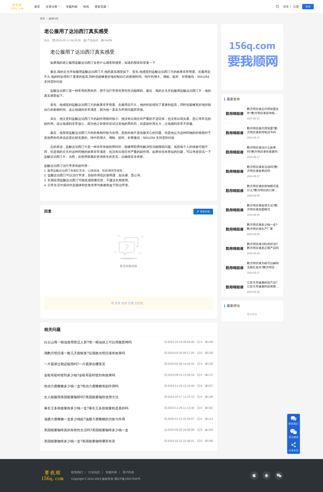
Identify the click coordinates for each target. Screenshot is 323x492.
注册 (296, 6)
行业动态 (94, 472)
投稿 (307, 6)
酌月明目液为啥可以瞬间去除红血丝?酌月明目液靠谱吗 (263, 267)
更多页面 (100, 6)
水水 (46, 40)
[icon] (254, 475)
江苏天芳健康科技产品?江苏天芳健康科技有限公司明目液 (263, 286)
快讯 (86, 6)
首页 (37, 6)
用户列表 (128, 472)
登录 (286, 6)
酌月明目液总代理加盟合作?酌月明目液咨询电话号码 (263, 113)
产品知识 (92, 40)
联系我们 (77, 472)
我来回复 (203, 211)
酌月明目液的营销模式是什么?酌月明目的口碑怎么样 (263, 190)
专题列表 (71, 6)
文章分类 (51, 6)
